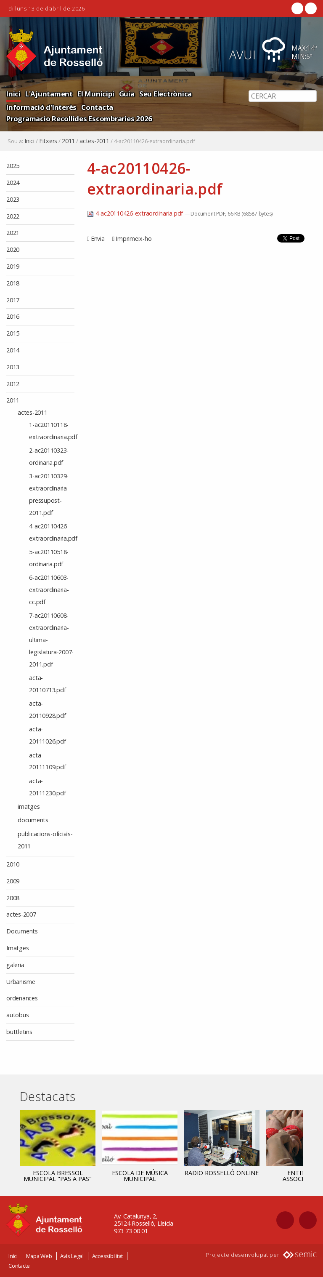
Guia (127, 94)
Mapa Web (39, 1256)
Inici (13, 94)
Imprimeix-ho (133, 239)
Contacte (19, 1265)
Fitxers (48, 141)
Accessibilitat (107, 1256)
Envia (98, 239)
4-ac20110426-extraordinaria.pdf (136, 213)
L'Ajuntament (49, 94)
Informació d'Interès (41, 107)
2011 (68, 141)
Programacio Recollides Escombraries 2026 (79, 118)
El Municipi (95, 94)
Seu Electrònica (165, 94)
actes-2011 (94, 141)
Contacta (97, 107)
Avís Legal (72, 1256)
